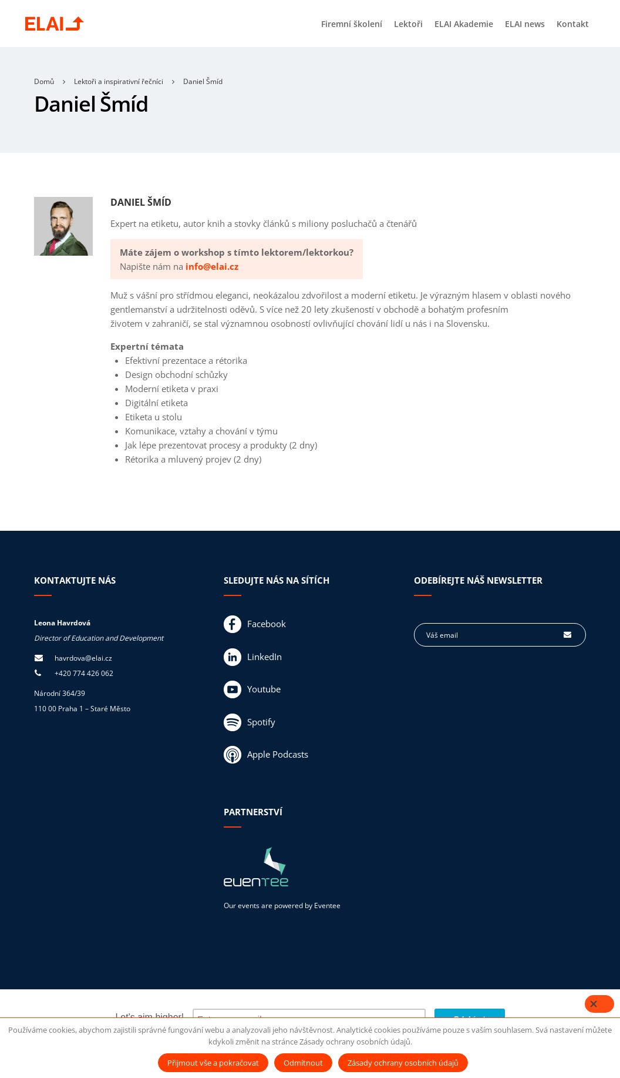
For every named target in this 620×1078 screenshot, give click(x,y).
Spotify (249, 723)
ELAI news (525, 23)
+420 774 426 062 (84, 674)
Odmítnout (303, 1062)
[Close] (599, 1004)
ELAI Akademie (463, 23)
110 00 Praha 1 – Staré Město (82, 709)
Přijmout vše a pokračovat (213, 1062)
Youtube (252, 690)
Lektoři (408, 23)
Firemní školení (351, 23)
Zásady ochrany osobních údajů (403, 1062)
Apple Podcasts (266, 755)
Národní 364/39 (59, 694)
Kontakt (573, 23)
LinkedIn (253, 658)
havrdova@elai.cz (83, 659)
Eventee (327, 906)
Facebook (255, 625)
